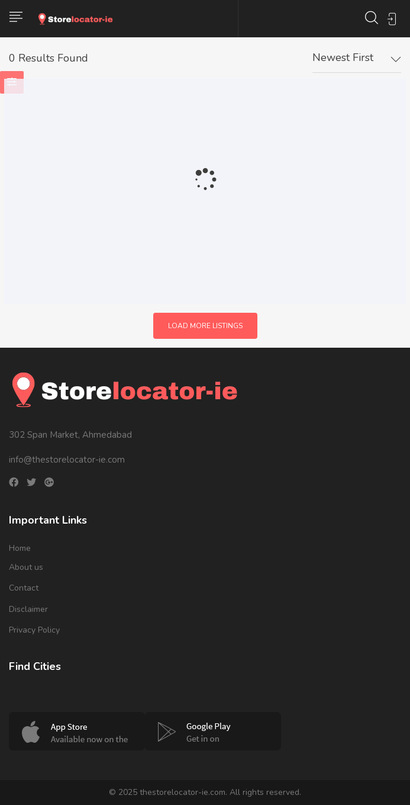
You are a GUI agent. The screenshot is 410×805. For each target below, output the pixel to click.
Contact (23, 588)
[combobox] (356, 58)
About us (26, 567)
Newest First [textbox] (342, 57)
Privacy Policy (34, 630)
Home (20, 548)
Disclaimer (28, 609)
